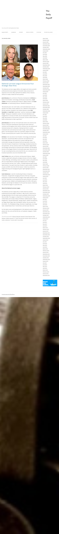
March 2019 (45, 185)
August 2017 (45, 218)
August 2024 (45, 70)
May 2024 (45, 75)
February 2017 (46, 229)
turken (3, 220)
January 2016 (45, 252)
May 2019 (45, 181)
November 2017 (46, 213)
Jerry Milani (20, 220)
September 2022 (46, 111)
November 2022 (46, 107)
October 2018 (46, 194)
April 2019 (45, 183)
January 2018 (45, 210)
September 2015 (46, 259)
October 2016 (46, 236)
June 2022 (45, 116)
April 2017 (45, 225)
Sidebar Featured (9, 218)
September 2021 (46, 132)
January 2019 (45, 188)
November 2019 (46, 171)
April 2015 (45, 268)
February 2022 (46, 123)
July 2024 (45, 72)
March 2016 (45, 248)
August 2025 (45, 50)
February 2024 (46, 81)
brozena (26, 218)
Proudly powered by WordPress (8, 294)
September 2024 (46, 68)
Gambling (13, 32)
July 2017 (45, 220)
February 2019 (46, 187)
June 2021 (45, 137)
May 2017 (45, 224)
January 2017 (45, 231)
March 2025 (45, 59)
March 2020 (45, 164)
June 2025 (45, 54)
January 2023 (45, 104)
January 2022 (45, 125)
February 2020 (46, 165)
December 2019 (46, 169)
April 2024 (45, 77)
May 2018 (45, 202)
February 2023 (46, 102)
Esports (21, 32)
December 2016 (46, 233)
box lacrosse (21, 218)
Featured (23, 216)
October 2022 (46, 109)
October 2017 (46, 215)
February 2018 (46, 208)
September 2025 (46, 49)
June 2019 (45, 180)
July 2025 (45, 52)
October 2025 (46, 47)
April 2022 (45, 119)
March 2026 (45, 38)
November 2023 (46, 86)
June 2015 (45, 264)
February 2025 (46, 61)
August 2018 (45, 197)
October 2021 (46, 130)
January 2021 (45, 146)
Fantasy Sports (29, 32)
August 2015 (45, 261)
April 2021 (45, 141)
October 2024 (46, 66)
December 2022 (46, 105)
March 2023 (45, 100)
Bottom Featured (16, 216)
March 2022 (45, 121)
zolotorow (7, 220)
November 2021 (46, 128)
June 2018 (45, 201)
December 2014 (46, 275)
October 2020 (46, 151)
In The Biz (39, 32)
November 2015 (46, 256)
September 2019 (46, 174)
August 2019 (45, 176)
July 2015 (45, 263)
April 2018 (45, 204)
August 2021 (45, 134)
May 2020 (45, 160)
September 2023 (46, 89)
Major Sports (5, 32)
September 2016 (46, 238)
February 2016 (46, 250)
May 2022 (45, 118)
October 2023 (46, 88)
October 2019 (46, 172)
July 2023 (45, 93)
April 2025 (45, 58)
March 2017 (45, 227)
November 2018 (46, 192)
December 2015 (46, 254)
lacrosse (33, 218)
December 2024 (46, 65)
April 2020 (45, 162)
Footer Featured (28, 216)
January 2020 (45, 167)
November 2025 (46, 45)
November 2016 (46, 234)
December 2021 (46, 126)
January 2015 (45, 273)
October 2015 (46, 257)
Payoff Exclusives (48, 32)
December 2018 (46, 190)
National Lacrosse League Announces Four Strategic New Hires (18, 84)
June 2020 (45, 158)
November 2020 (46, 149)
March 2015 (45, 270)
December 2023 (46, 84)
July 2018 (45, 199)
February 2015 (46, 271)
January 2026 (45, 42)
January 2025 (45, 63)
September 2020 (46, 153)
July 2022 (45, 114)
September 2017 (46, 217)
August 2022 (45, 112)
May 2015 (45, 266)
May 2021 (45, 139)
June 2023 (45, 95)
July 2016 (45, 241)
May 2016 (45, 245)
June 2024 (45, 73)
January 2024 (45, 82)
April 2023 (45, 98)
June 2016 (45, 243)
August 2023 (45, 91)
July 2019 (45, 178)
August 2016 (45, 240)
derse (30, 218)
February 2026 (46, 40)
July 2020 (45, 157)
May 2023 (45, 96)
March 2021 (45, 142)
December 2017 (46, 211)
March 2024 (45, 79)
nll (36, 218)
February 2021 (46, 144)
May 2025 (45, 56)
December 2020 (46, 148)
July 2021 (45, 135)
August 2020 (45, 155)
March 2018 (45, 206)
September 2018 (46, 195)
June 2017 (45, 222)
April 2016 (45, 247)
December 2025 (46, 43)
